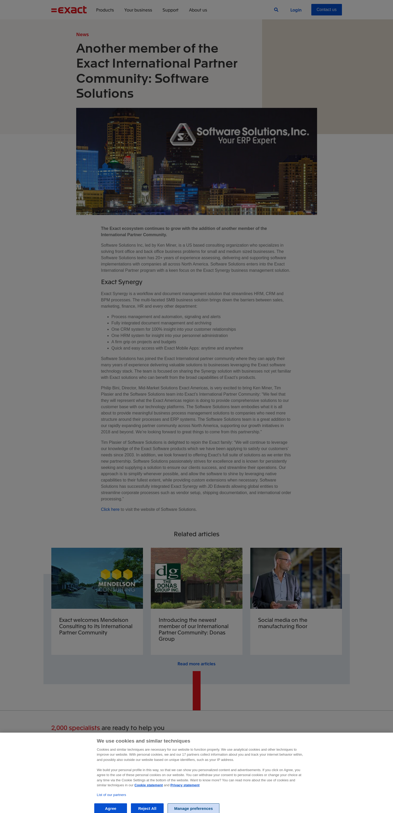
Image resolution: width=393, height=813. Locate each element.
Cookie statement (149, 790)
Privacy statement (185, 790)
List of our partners (111, 799)
